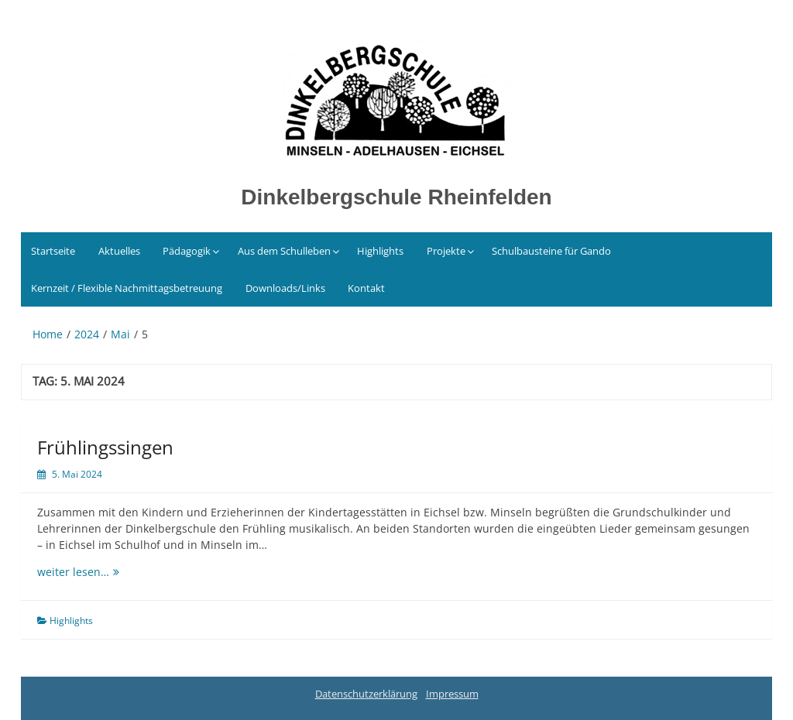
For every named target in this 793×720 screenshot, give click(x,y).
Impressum (452, 694)
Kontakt (366, 288)
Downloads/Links (285, 288)
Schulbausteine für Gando (551, 251)
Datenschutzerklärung (366, 694)
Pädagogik (187, 251)
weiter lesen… (114, 571)
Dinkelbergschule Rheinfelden (396, 197)
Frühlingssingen (105, 447)
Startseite (53, 251)
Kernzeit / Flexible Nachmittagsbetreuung (126, 288)
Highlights (380, 251)
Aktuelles (119, 251)
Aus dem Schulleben (284, 251)
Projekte (446, 251)
